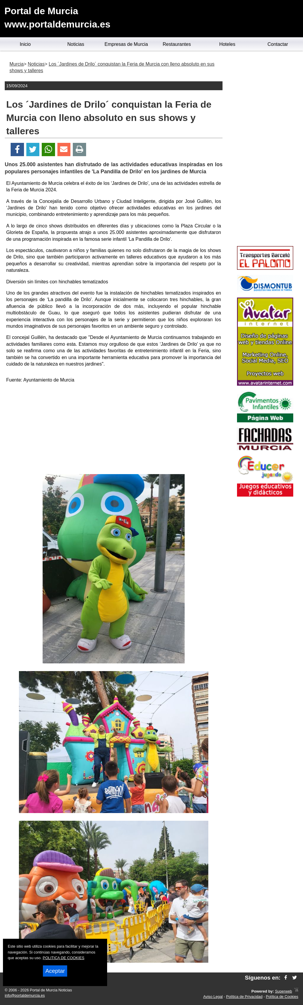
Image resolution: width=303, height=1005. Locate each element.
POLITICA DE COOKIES (63, 958)
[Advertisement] (113, 429)
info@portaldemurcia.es (25, 995)
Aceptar (55, 971)
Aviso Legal (213, 996)
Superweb (283, 991)
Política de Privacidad (244, 996)
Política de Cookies (282, 996)
